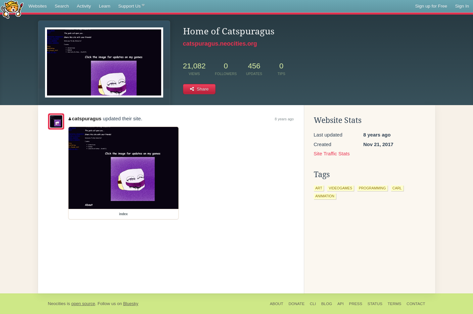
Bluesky (130, 303)
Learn (105, 6)
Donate (297, 303)
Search (62, 6)
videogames (340, 188)
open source (83, 303)
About (276, 303)
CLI (313, 303)
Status (374, 303)
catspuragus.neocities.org (220, 43)
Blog (326, 303)
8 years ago (284, 119)
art (318, 188)
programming (372, 188)
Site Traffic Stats (332, 153)
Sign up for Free (431, 6)
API (340, 303)
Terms (394, 303)
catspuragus (85, 118)
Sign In (462, 6)
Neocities (57, 303)
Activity (84, 6)
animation (325, 196)
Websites (37, 6)
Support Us (131, 6)
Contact (415, 303)
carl (397, 188)
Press (355, 303)
